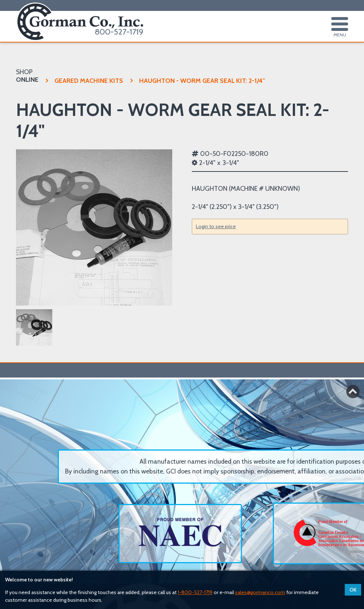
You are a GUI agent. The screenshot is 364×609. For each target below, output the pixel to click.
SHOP (27, 75)
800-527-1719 (119, 32)
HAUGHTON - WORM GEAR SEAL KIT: (197, 80)
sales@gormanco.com (260, 592)
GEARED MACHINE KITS (84, 80)
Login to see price (216, 226)
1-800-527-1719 (195, 592)
